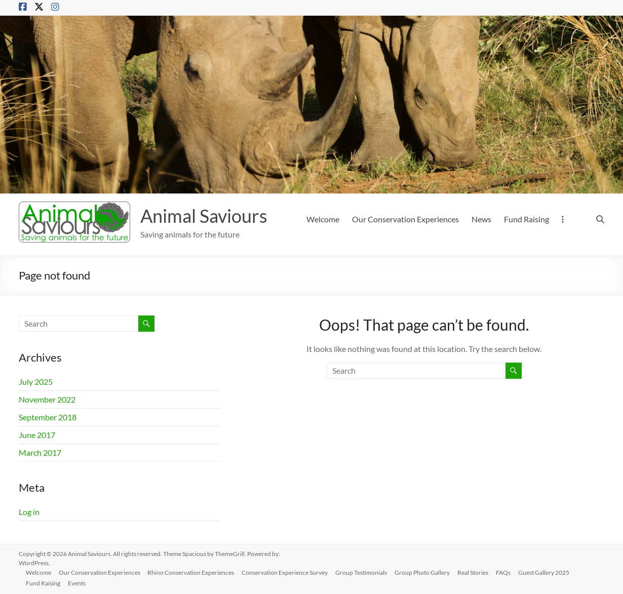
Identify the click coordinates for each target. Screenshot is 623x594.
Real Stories (477, 572)
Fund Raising (526, 219)
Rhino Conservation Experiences (193, 572)
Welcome (322, 219)
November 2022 (47, 399)
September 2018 (47, 417)
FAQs (508, 572)
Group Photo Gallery (426, 572)
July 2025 (36, 381)
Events (78, 582)
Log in (29, 512)
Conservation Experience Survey (288, 572)
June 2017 (37, 435)
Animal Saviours (203, 216)
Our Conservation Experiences (405, 219)
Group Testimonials (365, 572)
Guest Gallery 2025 (549, 572)
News (481, 219)
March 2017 (40, 452)
